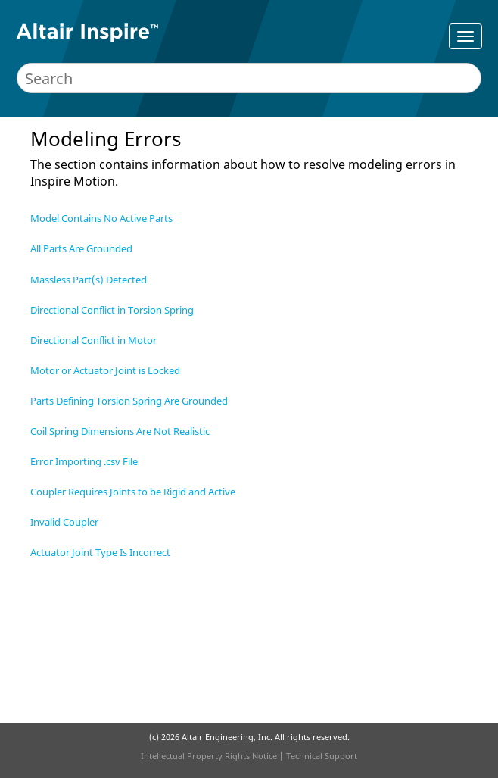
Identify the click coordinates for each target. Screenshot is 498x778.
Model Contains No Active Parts (101, 218)
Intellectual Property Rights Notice (209, 755)
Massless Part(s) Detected (88, 279)
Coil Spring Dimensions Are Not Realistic (120, 431)
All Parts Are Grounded (81, 248)
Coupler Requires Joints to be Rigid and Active (132, 491)
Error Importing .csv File (84, 461)
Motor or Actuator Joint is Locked (105, 370)
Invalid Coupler (64, 522)
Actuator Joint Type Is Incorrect (100, 552)
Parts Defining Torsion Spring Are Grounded (129, 401)
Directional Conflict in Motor (93, 340)
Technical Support (321, 755)
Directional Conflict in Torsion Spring (112, 310)
